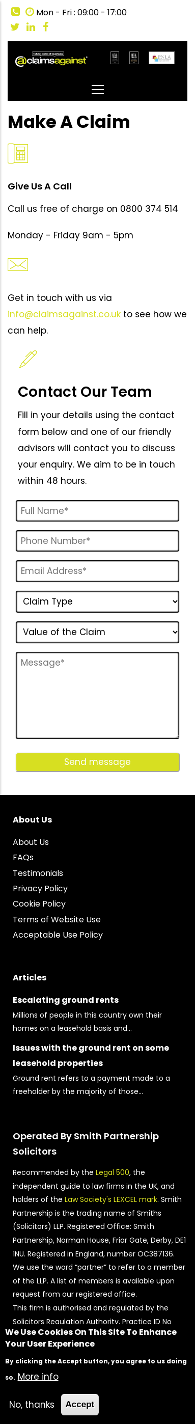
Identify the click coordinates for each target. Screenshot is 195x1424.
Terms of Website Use (57, 919)
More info (38, 1377)
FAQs (23, 857)
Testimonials (38, 873)
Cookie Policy (39, 904)
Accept (80, 1404)
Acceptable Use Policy (58, 935)
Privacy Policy (40, 888)
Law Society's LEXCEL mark (111, 1199)
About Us (31, 842)
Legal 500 (112, 1172)
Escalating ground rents (66, 1000)
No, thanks (31, 1405)
